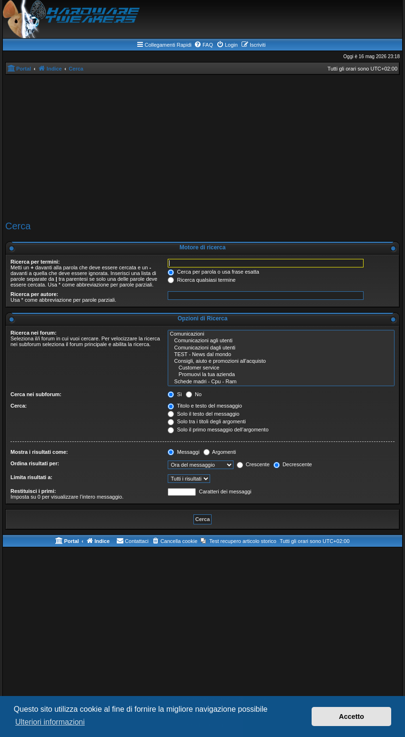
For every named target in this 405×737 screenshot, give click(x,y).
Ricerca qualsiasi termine (201, 280)
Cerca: (18, 406)
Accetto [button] (351, 716)
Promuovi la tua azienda (281, 374)
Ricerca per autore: (34, 294)
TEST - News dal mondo (281, 354)
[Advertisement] (202, 146)
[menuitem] (203, 45)
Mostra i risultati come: (39, 452)
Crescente (253, 464)
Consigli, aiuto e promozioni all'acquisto (281, 361)
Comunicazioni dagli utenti (281, 348)
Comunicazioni (281, 334)
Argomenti (219, 452)
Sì (175, 394)
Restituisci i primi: (33, 491)
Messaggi (183, 452)
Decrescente (292, 464)
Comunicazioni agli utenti (281, 341)
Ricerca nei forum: (33, 333)
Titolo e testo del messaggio (205, 406)
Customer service (281, 368)
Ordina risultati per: (34, 463)
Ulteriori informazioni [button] (50, 722)
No (194, 394)
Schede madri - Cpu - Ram (281, 382)
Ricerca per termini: (35, 262)
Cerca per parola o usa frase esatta (213, 272)
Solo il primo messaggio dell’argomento (218, 429)
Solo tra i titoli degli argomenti (206, 421)
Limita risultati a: (31, 477)
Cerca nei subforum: (35, 394)
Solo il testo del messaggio (203, 414)
